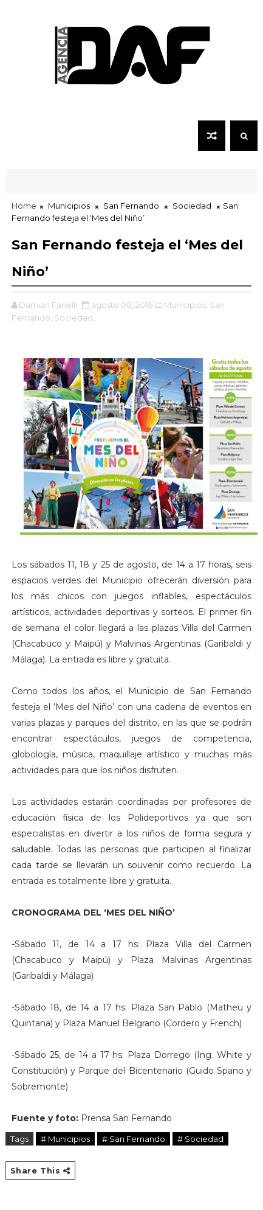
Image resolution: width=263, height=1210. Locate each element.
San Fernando (131, 205)
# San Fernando (133, 1139)
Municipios (69, 205)
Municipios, (186, 305)
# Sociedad (200, 1139)
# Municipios (65, 1139)
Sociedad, (74, 317)
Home (24, 205)
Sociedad (191, 205)
